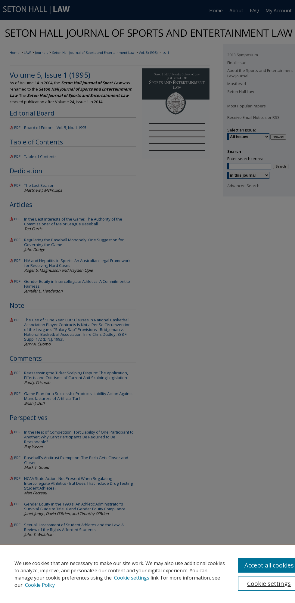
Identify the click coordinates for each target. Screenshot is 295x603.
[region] (147, 574)
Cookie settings (131, 577)
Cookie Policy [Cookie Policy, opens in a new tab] (40, 585)
